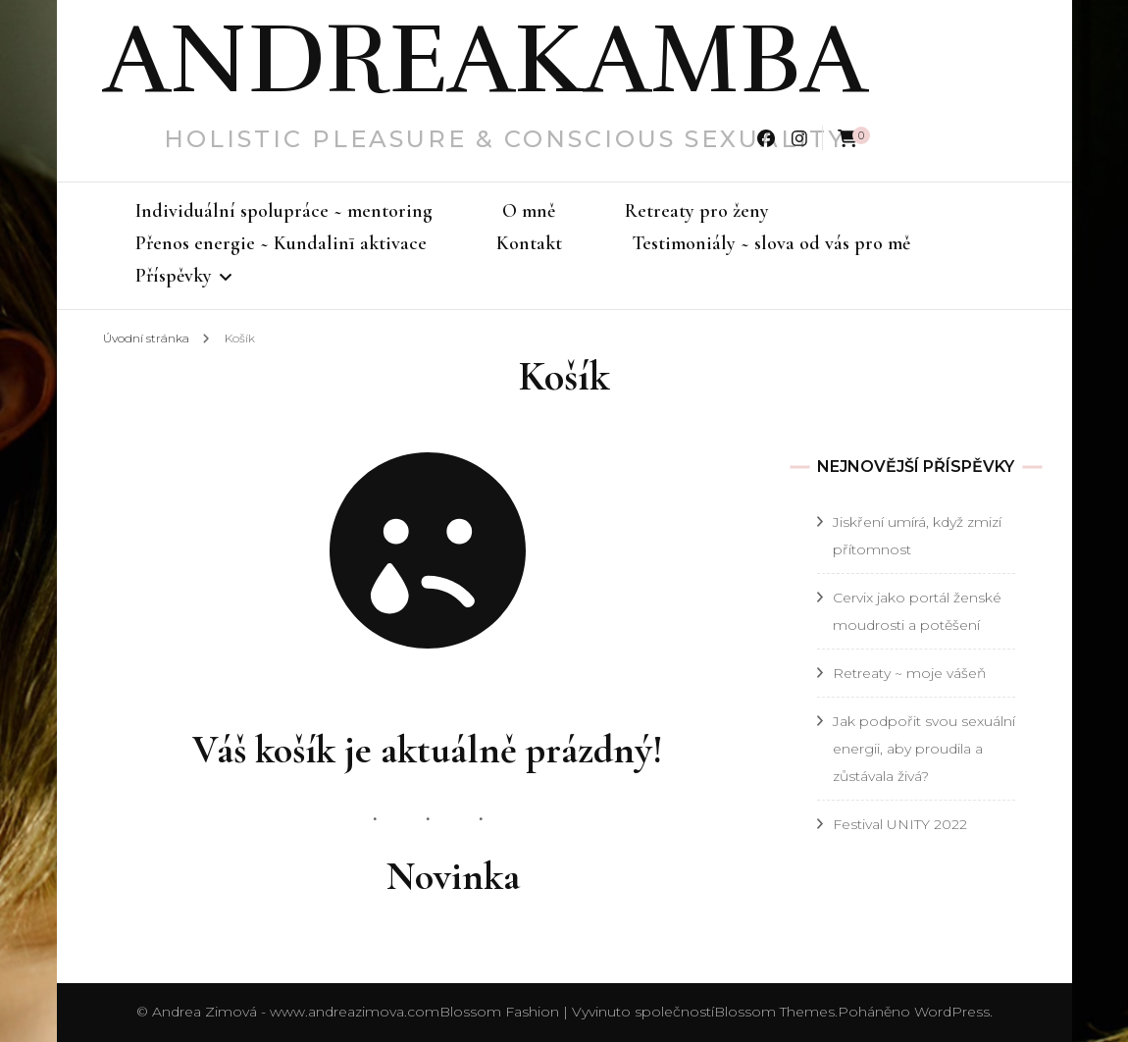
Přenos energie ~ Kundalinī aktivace (281, 243)
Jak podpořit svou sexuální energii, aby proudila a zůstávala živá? (924, 748)
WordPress (952, 1011)
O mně (528, 211)
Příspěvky (173, 275)
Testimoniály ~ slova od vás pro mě (771, 243)
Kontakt (529, 243)
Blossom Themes (774, 1011)
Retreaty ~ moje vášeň (909, 673)
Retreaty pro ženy (697, 211)
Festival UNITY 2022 (900, 824)
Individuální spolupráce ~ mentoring (284, 211)
